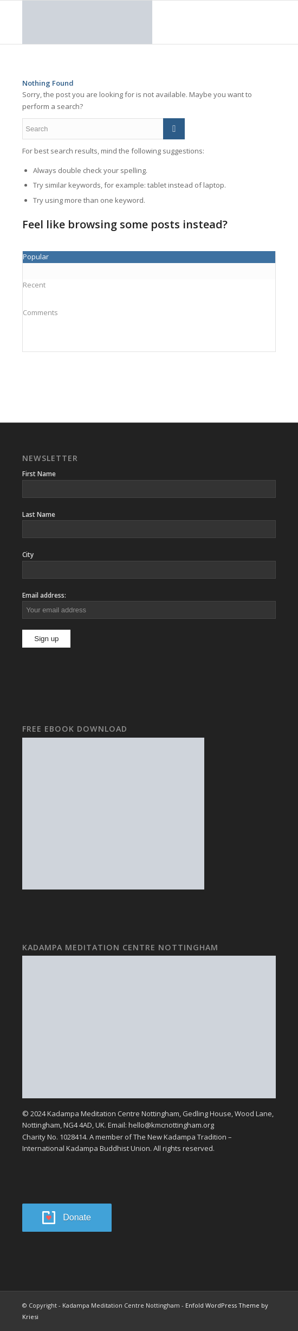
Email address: (44, 595)
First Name (39, 473)
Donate (77, 1217)
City (28, 554)
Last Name (38, 514)
